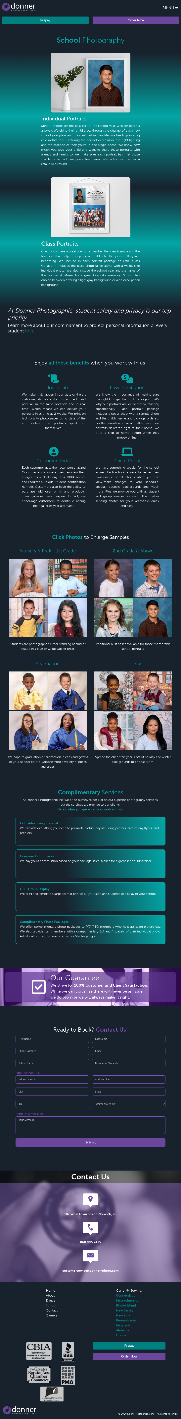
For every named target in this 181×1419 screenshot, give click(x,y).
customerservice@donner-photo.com (90, 1270)
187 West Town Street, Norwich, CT (90, 1214)
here (30, 330)
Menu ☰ (171, 7)
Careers (51, 1315)
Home (50, 1290)
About (50, 1295)
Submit (90, 1142)
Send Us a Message (29, 1113)
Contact (52, 1310)
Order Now (136, 20)
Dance (50, 1300)
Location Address (28, 1072)
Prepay (45, 20)
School (51, 1305)
